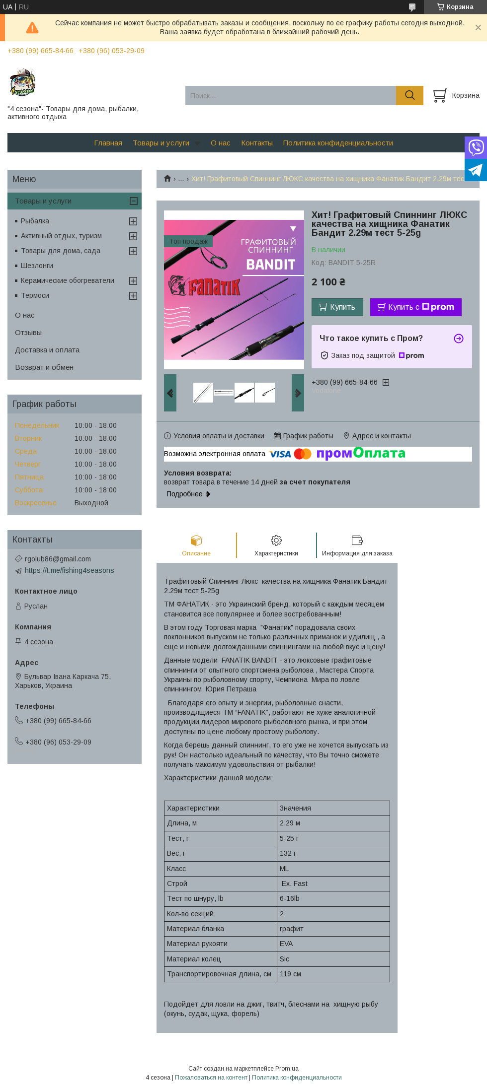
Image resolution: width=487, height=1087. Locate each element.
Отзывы (28, 332)
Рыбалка (35, 221)
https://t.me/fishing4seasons (69, 570)
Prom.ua (287, 1068)
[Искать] (409, 95)
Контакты (257, 142)
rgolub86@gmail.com (58, 559)
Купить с (421, 307)
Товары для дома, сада (60, 251)
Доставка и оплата (47, 349)
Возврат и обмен (44, 367)
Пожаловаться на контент (211, 1077)
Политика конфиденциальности (338, 142)
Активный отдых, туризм (61, 236)
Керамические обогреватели (67, 280)
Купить (342, 307)
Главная (108, 142)
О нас (221, 142)
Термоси (35, 295)
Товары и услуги (161, 142)
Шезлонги (37, 266)
